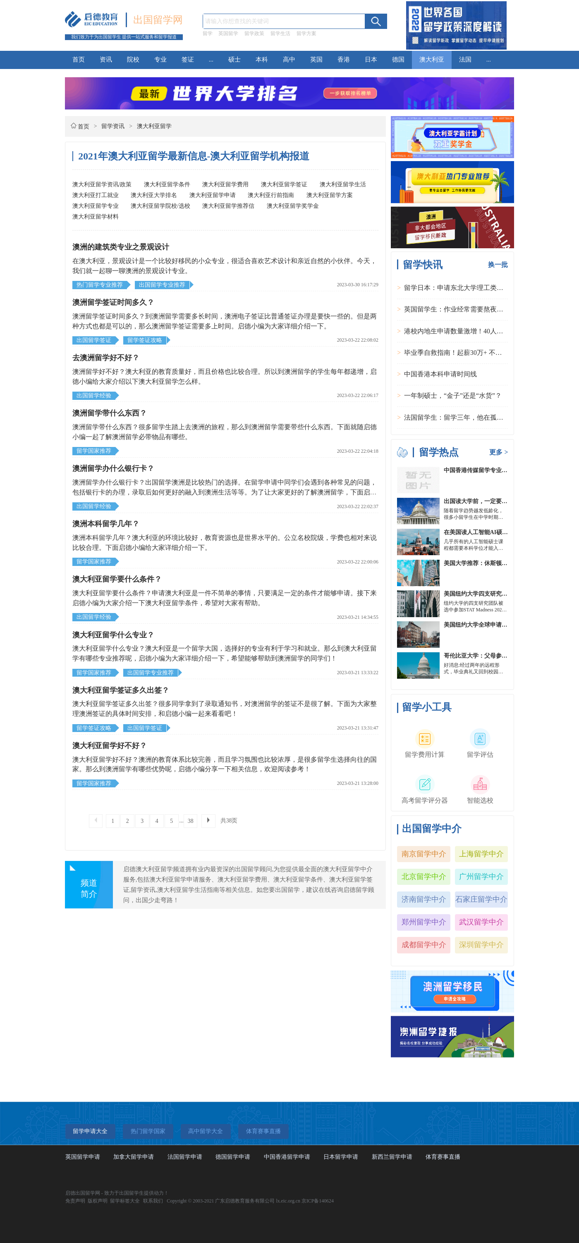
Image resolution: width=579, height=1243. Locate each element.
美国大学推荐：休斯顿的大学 (481, 563)
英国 (316, 59)
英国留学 (228, 33)
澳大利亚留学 (154, 126)
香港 (343, 59)
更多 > (498, 452)
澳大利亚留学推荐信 (228, 206)
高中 (289, 59)
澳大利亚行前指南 (271, 195)
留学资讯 (112, 126)
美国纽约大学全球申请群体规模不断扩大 (496, 625)
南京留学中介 (424, 854)
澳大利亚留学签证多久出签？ (120, 690)
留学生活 (280, 33)
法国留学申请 (184, 1157)
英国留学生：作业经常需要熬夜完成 (457, 309)
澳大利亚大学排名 (154, 195)
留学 (208, 33)
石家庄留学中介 (481, 899)
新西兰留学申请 (392, 1157)
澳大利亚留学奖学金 (293, 206)
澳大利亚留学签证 (284, 184)
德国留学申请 (232, 1157)
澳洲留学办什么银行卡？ (113, 468)
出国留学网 (158, 19)
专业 (160, 59)
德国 (398, 59)
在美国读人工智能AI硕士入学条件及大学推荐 (502, 532)
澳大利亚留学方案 (329, 195)
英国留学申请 (82, 1157)
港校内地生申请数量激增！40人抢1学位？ (465, 331)
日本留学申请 (340, 1157)
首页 (78, 59)
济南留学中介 (424, 899)
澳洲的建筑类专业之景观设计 (120, 247)
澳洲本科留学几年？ (105, 524)
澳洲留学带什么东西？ (109, 413)
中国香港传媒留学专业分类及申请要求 (493, 470)
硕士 (234, 59)
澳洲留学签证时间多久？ (113, 302)
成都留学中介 (424, 945)
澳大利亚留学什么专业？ (113, 635)
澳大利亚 (431, 59)
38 (191, 821)
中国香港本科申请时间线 (440, 374)
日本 (371, 59)
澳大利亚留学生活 (343, 184)
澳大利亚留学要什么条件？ (117, 579)
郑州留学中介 (424, 922)
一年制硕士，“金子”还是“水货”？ (453, 395)
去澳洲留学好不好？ (105, 358)
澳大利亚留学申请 (212, 195)
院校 (133, 59)
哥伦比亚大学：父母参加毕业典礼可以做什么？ (504, 656)
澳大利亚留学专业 (95, 206)
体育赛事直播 (443, 1157)
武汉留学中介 (481, 922)
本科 (262, 59)
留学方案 (306, 33)
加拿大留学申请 (133, 1157)
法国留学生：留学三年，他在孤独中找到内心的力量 (480, 417)
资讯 (106, 59)
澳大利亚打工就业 (95, 195)
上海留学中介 (481, 854)
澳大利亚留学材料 (95, 217)
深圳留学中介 (481, 945)
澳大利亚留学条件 (167, 184)
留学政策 (254, 33)
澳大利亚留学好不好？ (109, 746)
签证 (188, 59)
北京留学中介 (424, 876)
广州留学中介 (481, 876)
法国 (465, 59)
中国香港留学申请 (287, 1157)
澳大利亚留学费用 (225, 184)
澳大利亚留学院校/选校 (160, 206)
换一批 (498, 264)
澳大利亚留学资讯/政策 (102, 184)
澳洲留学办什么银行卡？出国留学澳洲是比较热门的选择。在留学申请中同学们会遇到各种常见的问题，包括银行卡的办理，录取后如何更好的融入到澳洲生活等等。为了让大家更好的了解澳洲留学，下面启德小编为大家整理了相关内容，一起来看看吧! (224, 492)
